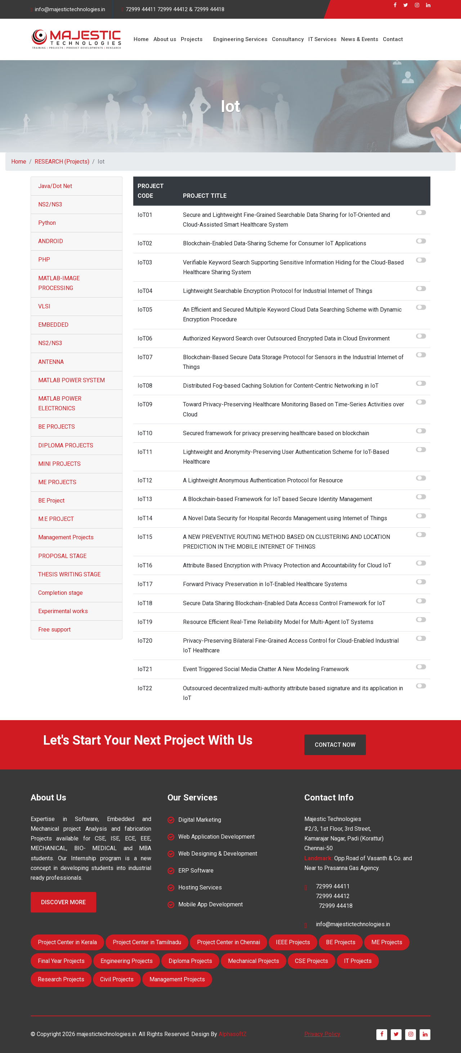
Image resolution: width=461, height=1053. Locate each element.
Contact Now (335, 744)
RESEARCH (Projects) (62, 161)
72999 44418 (209, 9)
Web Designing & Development (217, 853)
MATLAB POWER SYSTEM (71, 380)
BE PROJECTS (56, 426)
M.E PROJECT (56, 519)
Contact (390, 39)
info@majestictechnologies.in (70, 9)
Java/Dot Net (55, 186)
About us (164, 39)
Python (47, 222)
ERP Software (196, 870)
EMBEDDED (53, 324)
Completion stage (60, 592)
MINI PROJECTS (59, 463)
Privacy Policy (322, 1034)
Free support (54, 629)
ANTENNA (51, 361)
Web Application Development (216, 836)
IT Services (320, 39)
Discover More (63, 902)
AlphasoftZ (233, 1034)
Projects (190, 39)
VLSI (44, 306)
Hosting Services (200, 887)
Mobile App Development (210, 904)
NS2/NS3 (50, 204)
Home (140, 39)
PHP (44, 259)
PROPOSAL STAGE (62, 556)
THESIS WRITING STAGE (69, 574)
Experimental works (63, 611)
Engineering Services (239, 39)
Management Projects (66, 537)
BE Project (51, 500)
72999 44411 (141, 9)
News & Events (357, 39)
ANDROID (50, 241)
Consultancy (286, 39)
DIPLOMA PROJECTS (65, 445)
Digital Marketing (199, 819)
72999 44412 (172, 9)
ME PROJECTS (57, 482)
